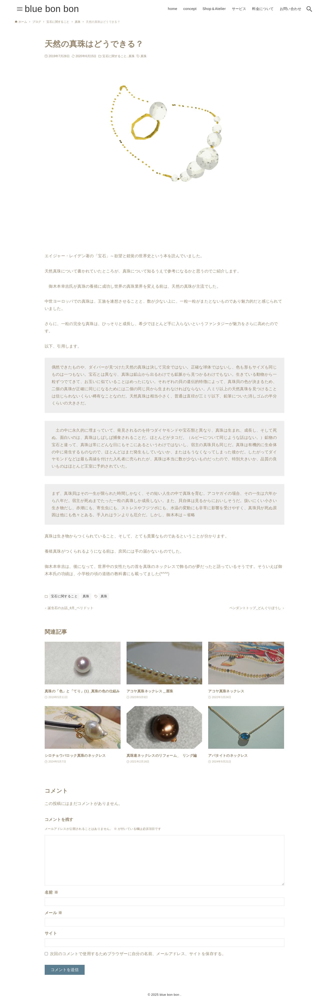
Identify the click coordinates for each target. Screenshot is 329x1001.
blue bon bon (52, 9)
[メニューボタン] (20, 9)
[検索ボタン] (309, 9)
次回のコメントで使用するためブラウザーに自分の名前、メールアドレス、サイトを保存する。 (138, 955)
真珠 (132, 56)
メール (53, 914)
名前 (51, 894)
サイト (51, 935)
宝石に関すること (114, 56)
